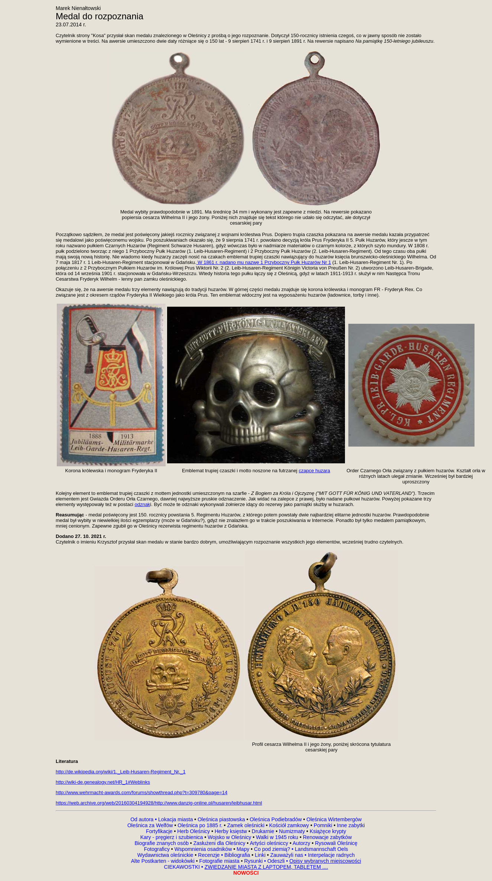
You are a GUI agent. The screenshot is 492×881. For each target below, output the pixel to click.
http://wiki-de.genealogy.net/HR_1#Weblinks (103, 782)
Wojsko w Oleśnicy (230, 837)
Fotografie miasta (219, 861)
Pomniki (323, 825)
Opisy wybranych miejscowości (325, 861)
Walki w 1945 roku (278, 837)
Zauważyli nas (287, 855)
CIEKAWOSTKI (182, 867)
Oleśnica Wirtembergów (334, 819)
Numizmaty (292, 831)
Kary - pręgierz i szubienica (172, 837)
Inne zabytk (349, 825)
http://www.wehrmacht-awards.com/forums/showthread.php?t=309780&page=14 (141, 792)
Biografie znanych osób (162, 843)
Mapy (243, 849)
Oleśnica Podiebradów (276, 819)
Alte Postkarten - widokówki (163, 861)
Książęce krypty (328, 831)
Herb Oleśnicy (193, 831)
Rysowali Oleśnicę (335, 843)
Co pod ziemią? (272, 849)
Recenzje (209, 855)
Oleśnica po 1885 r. (199, 825)
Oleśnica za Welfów (150, 825)
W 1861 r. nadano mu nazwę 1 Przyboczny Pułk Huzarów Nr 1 (263, 262)
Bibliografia (236, 855)
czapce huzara (314, 470)
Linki (260, 855)
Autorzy (301, 843)
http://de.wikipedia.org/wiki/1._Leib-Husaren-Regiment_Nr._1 (121, 771)
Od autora (144, 819)
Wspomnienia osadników (204, 849)
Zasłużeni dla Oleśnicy (219, 843)
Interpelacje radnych (331, 855)
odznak (142, 504)
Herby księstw (231, 831)
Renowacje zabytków (327, 837)
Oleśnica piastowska (221, 819)
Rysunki (253, 861)
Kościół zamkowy (289, 825)
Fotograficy (157, 849)
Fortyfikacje (160, 831)
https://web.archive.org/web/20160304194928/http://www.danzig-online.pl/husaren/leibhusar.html (159, 803)
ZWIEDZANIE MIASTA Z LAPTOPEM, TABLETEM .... (266, 867)
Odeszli (276, 861)
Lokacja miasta (175, 819)
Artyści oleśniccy (270, 843)
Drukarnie (264, 831)
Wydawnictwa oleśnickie (166, 855)
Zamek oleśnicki (246, 825)
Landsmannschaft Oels (320, 849)
